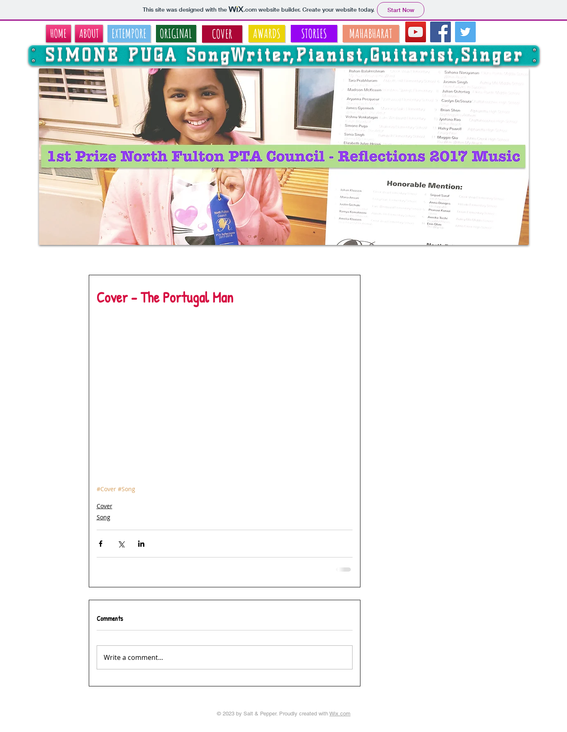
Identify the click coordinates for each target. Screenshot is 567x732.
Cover (104, 506)
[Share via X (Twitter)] (121, 544)
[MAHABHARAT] (371, 33)
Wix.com (339, 713)
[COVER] (222, 34)
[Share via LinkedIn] (141, 544)
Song (103, 517)
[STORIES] (314, 33)
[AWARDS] (266, 33)
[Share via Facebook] (101, 544)
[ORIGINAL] (176, 33)
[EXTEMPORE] (129, 33)
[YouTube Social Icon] (415, 32)
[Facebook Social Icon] (440, 32)
